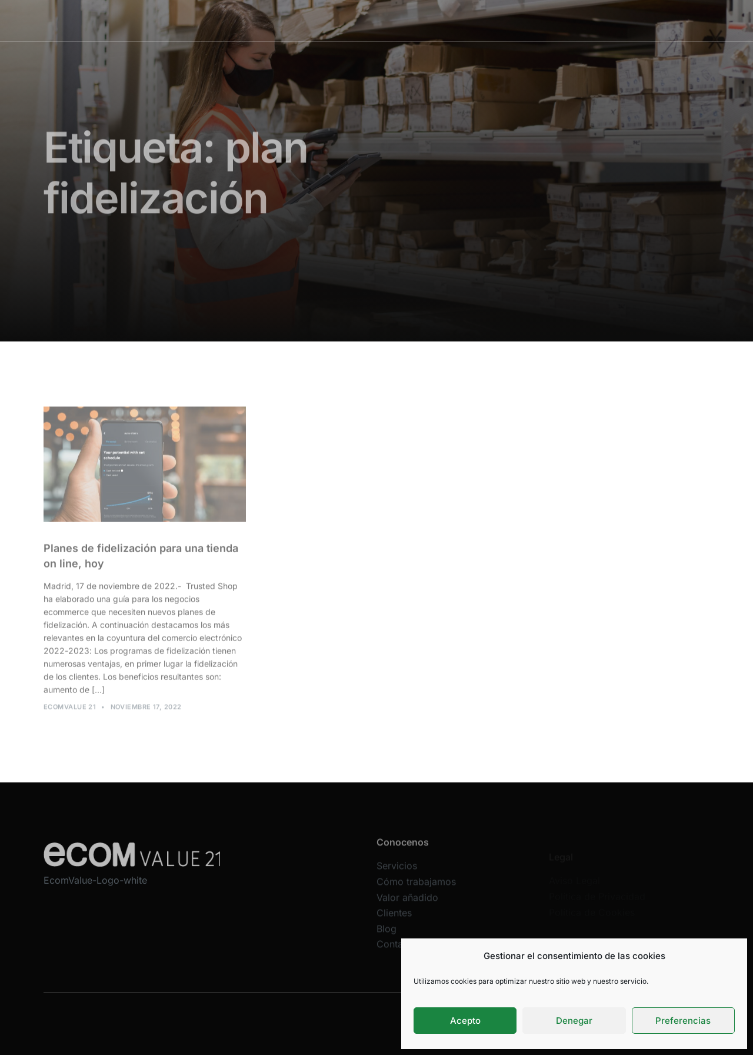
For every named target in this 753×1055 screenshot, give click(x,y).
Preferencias (683, 1020)
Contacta (396, 954)
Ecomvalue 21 (70, 710)
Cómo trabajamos (383, 20)
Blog (386, 938)
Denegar (574, 1020)
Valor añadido (458, 20)
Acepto (465, 1020)
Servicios (317, 20)
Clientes (515, 20)
